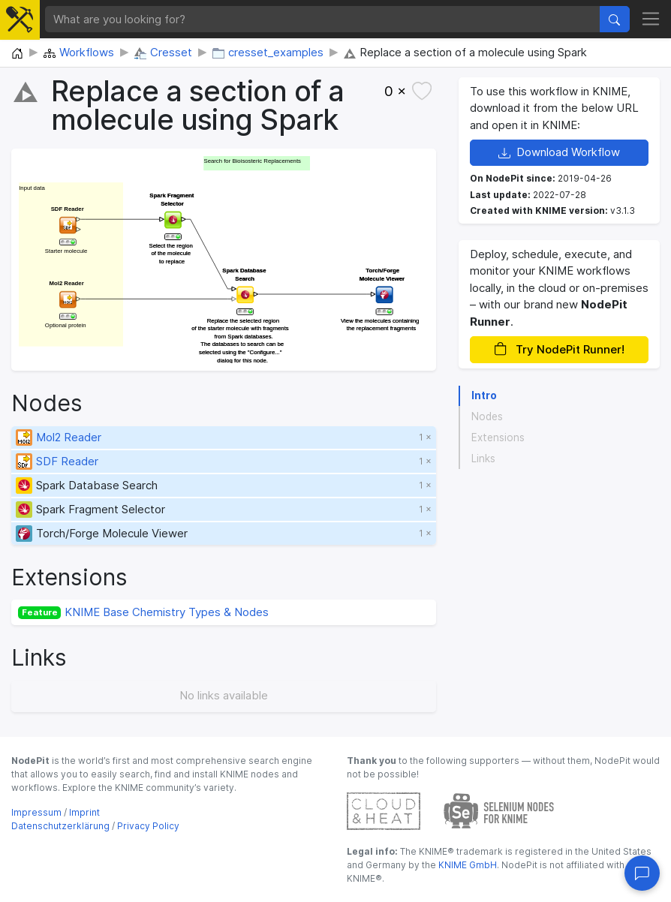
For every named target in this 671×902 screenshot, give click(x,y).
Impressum (36, 812)
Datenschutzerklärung (60, 825)
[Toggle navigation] (651, 19)
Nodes (487, 416)
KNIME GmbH (466, 864)
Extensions (498, 437)
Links (483, 459)
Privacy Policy (148, 825)
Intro (484, 395)
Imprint (84, 812)
